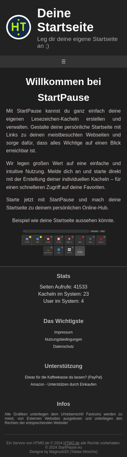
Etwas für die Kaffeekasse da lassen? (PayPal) (63, 377)
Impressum (63, 332)
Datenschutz (63, 346)
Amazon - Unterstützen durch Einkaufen (64, 384)
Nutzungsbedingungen (63, 339)
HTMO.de (72, 443)
